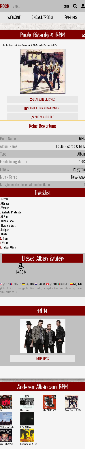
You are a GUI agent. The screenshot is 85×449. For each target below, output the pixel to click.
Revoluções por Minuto (28, 443)
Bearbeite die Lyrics (43, 99)
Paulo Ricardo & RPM (73, 410)
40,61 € (65, 284)
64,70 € (21, 272)
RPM (33, 45)
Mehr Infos (42, 358)
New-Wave (22, 45)
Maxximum (24, 410)
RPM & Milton (25, 427)
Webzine (14, 17)
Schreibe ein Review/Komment (42, 108)
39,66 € (16, 284)
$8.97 (5, 284)
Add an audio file (42, 117)
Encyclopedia (42, 17)
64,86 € (77, 284)
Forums (71, 17)
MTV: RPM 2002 (49, 410)
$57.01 (53, 284)
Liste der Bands (7, 45)
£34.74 (41, 284)
